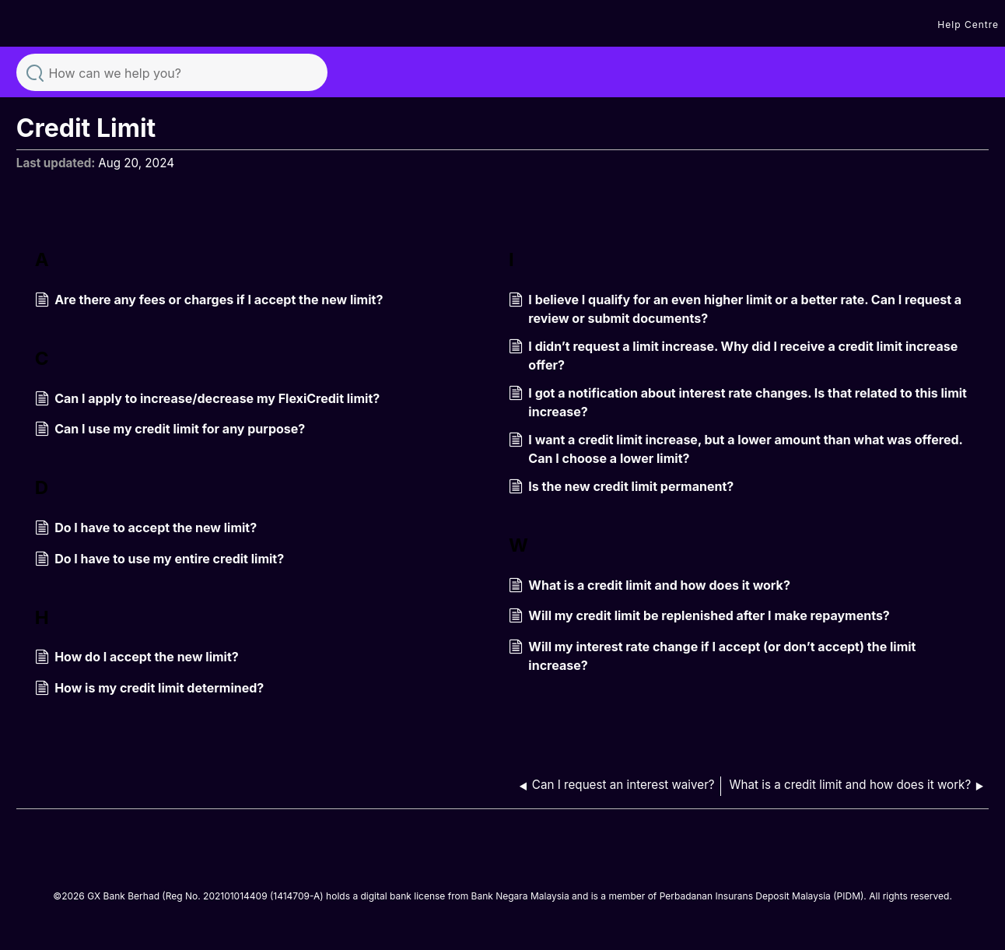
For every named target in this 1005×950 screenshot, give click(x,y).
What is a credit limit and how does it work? (649, 587)
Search (35, 71)
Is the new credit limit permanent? (621, 488)
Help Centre (968, 24)
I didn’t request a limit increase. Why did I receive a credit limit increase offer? (733, 355)
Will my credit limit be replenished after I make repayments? (699, 617)
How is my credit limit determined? (149, 689)
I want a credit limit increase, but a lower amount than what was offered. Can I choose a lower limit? (735, 449)
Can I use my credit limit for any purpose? (170, 430)
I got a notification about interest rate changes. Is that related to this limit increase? (738, 402)
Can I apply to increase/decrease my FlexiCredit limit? (207, 400)
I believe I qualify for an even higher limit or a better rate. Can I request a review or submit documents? (735, 309)
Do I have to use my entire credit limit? (159, 560)
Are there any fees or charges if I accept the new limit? (209, 301)
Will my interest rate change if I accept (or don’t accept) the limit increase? (712, 656)
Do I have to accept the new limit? (146, 529)
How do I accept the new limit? (137, 658)
